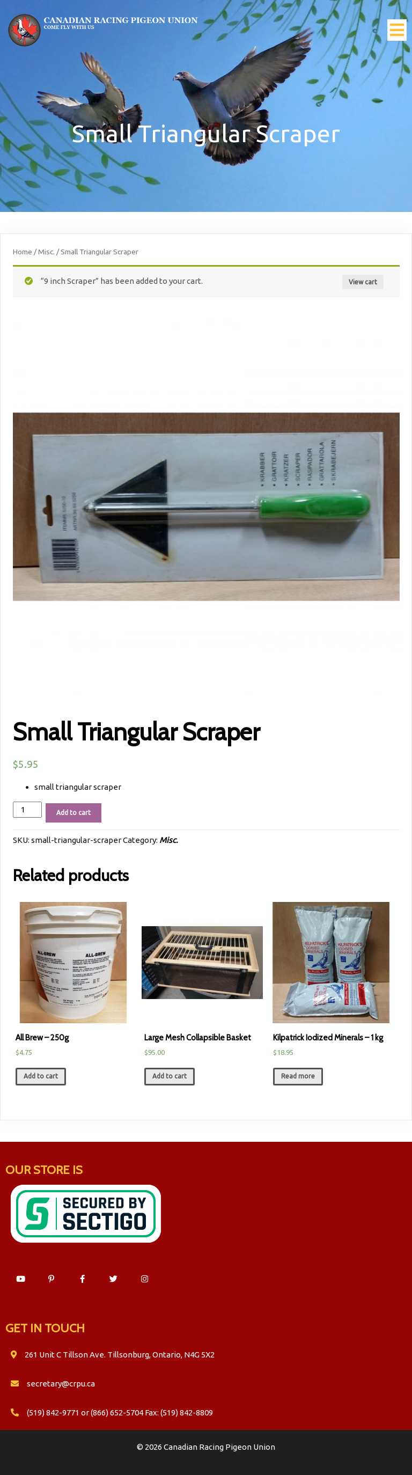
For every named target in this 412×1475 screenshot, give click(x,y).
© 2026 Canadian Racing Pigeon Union (206, 1446)
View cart (363, 281)
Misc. (46, 251)
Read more (298, 1076)
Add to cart (73, 812)
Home (22, 251)
